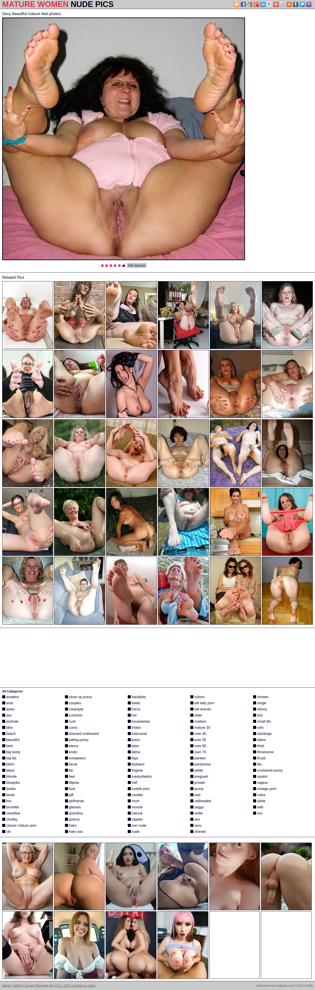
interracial (137, 734)
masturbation (140, 776)
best (7, 746)
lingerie (135, 770)
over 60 (198, 746)
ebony (72, 746)
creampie (74, 709)
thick (258, 746)
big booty (11, 752)
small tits (262, 721)
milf (132, 782)
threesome (263, 752)
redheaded (200, 801)
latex (133, 746)
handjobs (137, 697)
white (259, 801)
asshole (10, 721)
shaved (198, 831)
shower (260, 697)
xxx (257, 813)
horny (134, 709)
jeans (134, 740)
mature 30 (200, 727)
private (197, 782)
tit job (259, 758)
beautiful (10, 740)
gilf (69, 795)
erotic (71, 752)
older (196, 715)
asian (8, 709)
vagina (260, 782)
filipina (72, 782)
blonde (9, 776)
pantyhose (200, 764)
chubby (10, 819)
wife (258, 807)
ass (7, 715)
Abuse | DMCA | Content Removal (25, 985)
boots (8, 795)
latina (134, 752)
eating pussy (77, 740)
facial (71, 764)
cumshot (73, 715)
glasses (73, 807)
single (259, 703)
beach (9, 734)
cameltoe (11, 813)
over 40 (198, 734)
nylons (197, 697)
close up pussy (78, 697)
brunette (10, 807)
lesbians (136, 764)
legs (133, 758)
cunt (70, 721)
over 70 (198, 752)
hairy (71, 825)
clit (6, 831)
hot (132, 715)
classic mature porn (19, 825)
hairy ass (74, 831)
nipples (135, 819)
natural (135, 813)
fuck (70, 789)
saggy (197, 807)
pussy (196, 789)
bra (6, 801)
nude (134, 831)
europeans (75, 758)
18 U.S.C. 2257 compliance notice (72, 985)
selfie (196, 813)
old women (200, 709)
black (8, 770)
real (195, 795)
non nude (137, 825)
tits (257, 764)
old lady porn (202, 703)
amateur (10, 697)
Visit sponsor (136, 265)
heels (134, 703)
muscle (135, 807)
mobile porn (139, 789)
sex (195, 819)
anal (7, 703)
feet (70, 776)
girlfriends (74, 801)
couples (73, 703)
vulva (259, 795)
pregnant (199, 776)
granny (72, 819)
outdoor (198, 721)
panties (198, 758)
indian (134, 727)
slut (257, 715)
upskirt (260, 776)
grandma (74, 813)
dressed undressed (82, 734)
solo (258, 727)
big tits (9, 758)
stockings (262, 734)
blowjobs (11, 782)
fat (69, 770)
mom (134, 801)
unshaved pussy (267, 770)
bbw (7, 727)
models (135, 795)
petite (196, 770)
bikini (8, 764)
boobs (9, 789)
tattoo (259, 740)
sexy (195, 825)
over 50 (198, 740)
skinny (260, 709)
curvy (71, 727)
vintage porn (264, 789)
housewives (139, 721)
